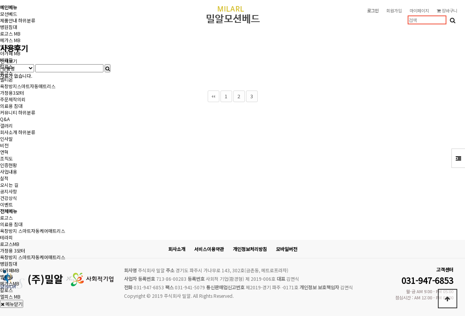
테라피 (6, 59)
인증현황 (8, 165)
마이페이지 (419, 10)
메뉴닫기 (11, 304)
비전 (4, 145)
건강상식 (8, 198)
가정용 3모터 (12, 250)
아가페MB (9, 270)
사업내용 (8, 171)
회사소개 (8, 132)
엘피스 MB (10, 46)
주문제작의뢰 (13, 99)
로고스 (6, 73)
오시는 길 (9, 184)
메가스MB (9, 283)
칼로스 (6, 66)
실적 (4, 178)
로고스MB (9, 244)
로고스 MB (10, 33)
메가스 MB (10, 40)
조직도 (6, 158)
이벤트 (6, 204)
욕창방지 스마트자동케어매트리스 (32, 230)
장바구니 (447, 10)
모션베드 (8, 13)
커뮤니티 (8, 112)
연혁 (4, 152)
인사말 (6, 138)
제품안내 (8, 20)
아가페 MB (10, 53)
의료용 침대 (11, 105)
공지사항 (8, 191)
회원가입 (394, 10)
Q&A (5, 119)
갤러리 (6, 125)
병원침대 (8, 27)
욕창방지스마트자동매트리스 (27, 86)
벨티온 (6, 79)
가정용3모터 (12, 92)
